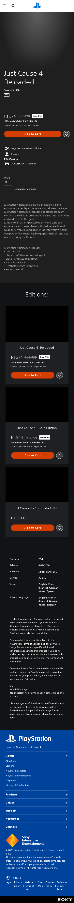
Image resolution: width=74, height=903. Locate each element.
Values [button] (37, 802)
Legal (8, 882)
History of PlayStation (17, 785)
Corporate (11, 780)
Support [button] (37, 811)
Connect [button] (37, 827)
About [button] (37, 756)
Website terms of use (29, 886)
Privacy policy (18, 884)
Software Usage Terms (62, 886)
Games (20, 747)
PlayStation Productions (18, 775)
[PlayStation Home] (37, 6)
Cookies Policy (50, 884)
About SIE (11, 761)
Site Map (40, 884)
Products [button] (37, 794)
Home (9, 747)
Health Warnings (18, 689)
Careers (10, 765)
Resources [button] (37, 819)
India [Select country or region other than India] (14, 878)
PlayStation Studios (16, 770)
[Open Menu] (4, 6)
